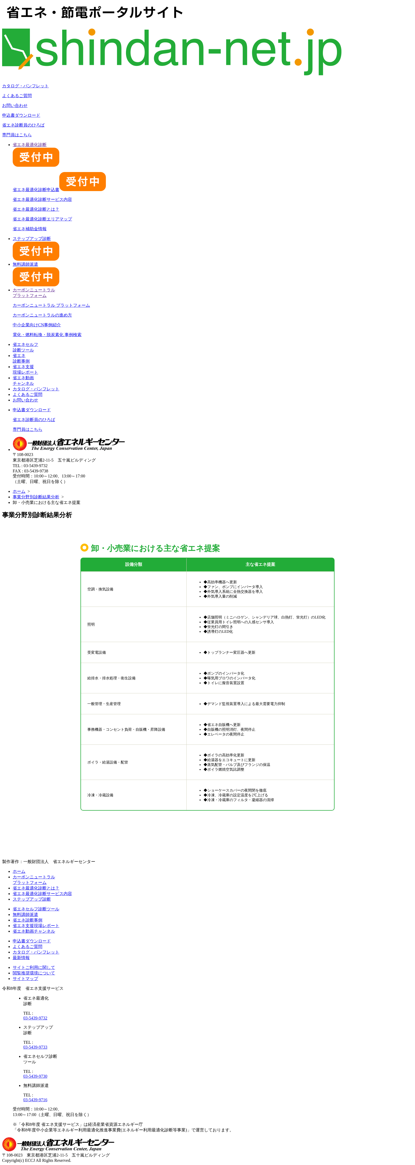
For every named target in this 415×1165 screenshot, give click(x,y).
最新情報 (21, 957)
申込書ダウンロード (21, 115)
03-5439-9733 (35, 1047)
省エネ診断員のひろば (23, 125)
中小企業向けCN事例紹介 (37, 325)
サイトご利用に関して (34, 967)
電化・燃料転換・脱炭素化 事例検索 (47, 334)
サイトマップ (25, 978)
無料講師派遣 (25, 914)
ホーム (19, 491)
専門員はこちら (17, 135)
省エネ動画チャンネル (34, 931)
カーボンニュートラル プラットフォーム (51, 305)
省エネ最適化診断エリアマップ (42, 219)
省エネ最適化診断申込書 (59, 189)
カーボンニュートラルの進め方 (42, 315)
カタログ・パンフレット (25, 86)
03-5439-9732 (35, 1018)
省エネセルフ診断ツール (36, 909)
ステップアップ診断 (32, 899)
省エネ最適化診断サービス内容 (42, 199)
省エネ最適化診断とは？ (36, 209)
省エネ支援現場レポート (36, 925)
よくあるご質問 (17, 95)
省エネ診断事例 (27, 920)
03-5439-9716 (35, 1100)
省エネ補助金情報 (30, 229)
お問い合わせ (15, 105)
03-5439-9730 (35, 1076)
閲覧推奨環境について (34, 973)
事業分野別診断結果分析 (36, 497)
